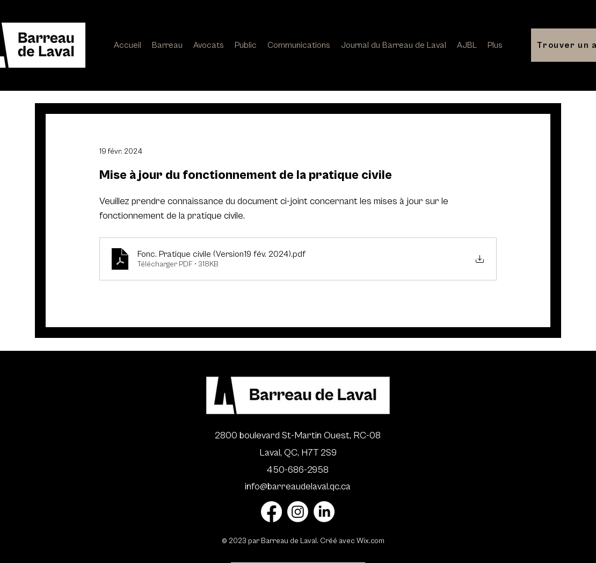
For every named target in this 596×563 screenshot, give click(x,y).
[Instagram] (297, 511)
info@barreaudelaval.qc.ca (298, 486)
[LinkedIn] (324, 511)
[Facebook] (271, 511)
